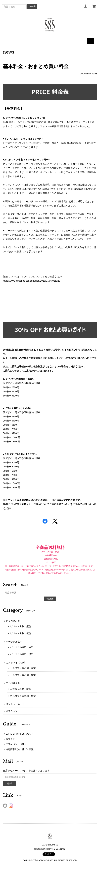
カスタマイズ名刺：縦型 (23, 668)
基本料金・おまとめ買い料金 (36, 66)
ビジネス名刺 (13, 621)
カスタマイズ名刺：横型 (23, 675)
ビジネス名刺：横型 (20, 633)
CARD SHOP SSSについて (20, 733)
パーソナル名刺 (14, 641)
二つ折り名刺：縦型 (20, 689)
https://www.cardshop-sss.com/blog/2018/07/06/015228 (31, 280)
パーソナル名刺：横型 (21, 654)
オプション (12, 711)
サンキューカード (15, 704)
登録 (9, 783)
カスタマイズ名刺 (15, 662)
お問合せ (10, 739)
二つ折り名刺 (13, 683)
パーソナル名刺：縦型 (21, 647)
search (32, 6)
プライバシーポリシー (17, 744)
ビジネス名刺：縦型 (20, 626)
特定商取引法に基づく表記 (20, 749)
